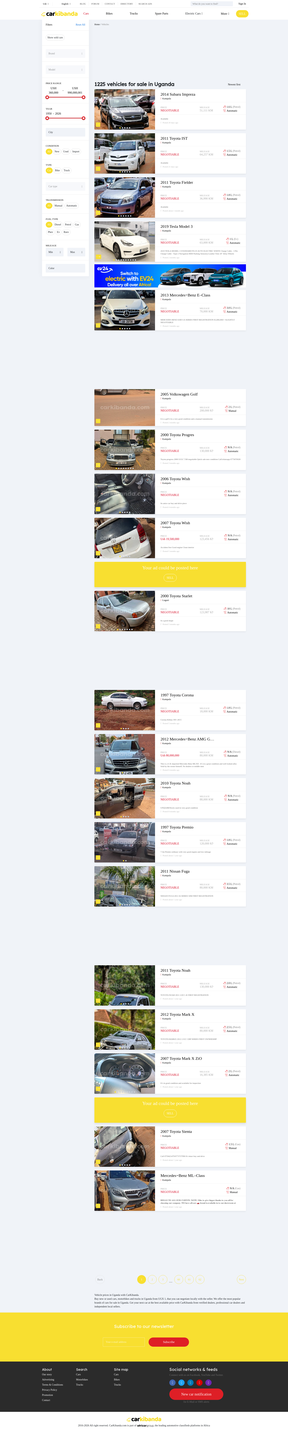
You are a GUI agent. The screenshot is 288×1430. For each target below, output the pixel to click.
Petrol (68, 224)
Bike (57, 170)
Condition (52, 145)
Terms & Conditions (52, 1384)
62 (200, 1279)
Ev (58, 232)
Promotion (47, 1395)
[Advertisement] (65, 335)
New (57, 151)
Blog (83, 4)
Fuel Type (52, 219)
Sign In (242, 3)
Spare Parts (161, 13)
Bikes (109, 13)
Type (49, 165)
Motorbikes (82, 1379)
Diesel (58, 224)
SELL (242, 13)
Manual (58, 205)
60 (178, 1279)
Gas (77, 224)
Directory (126, 4)
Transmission (54, 200)
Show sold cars (55, 37)
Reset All (80, 24)
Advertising (48, 1379)
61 (189, 1279)
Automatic (71, 205)
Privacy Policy (49, 1390)
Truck (67, 170)
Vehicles (105, 24)
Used (66, 151)
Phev (50, 232)
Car (49, 170)
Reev (66, 232)
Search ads (145, 4)
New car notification (196, 1394)
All (49, 151)
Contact (110, 4)
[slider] (47, 97)
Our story (47, 1374)
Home (97, 24)
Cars (86, 13)
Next (241, 1279)
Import (75, 151)
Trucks (134, 13)
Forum (95, 4)
